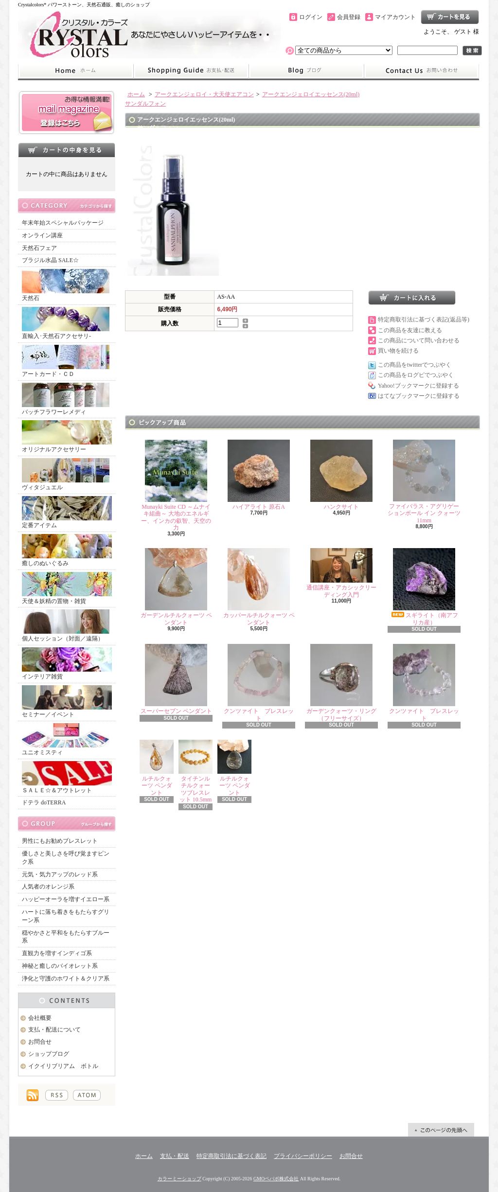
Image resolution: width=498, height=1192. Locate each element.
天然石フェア (39, 248)
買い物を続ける (398, 350)
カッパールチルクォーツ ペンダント (259, 586)
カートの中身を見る (66, 149)
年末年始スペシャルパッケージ (63, 222)
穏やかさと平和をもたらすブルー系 (65, 936)
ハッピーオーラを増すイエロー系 (65, 899)
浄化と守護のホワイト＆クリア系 (65, 978)
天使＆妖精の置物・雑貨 (67, 588)
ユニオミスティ (65, 739)
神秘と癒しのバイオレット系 (60, 965)
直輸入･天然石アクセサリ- (65, 323)
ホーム (75, 71)
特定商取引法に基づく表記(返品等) (423, 319)
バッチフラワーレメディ (65, 399)
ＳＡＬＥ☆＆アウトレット (67, 777)
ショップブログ (306, 71)
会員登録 (348, 17)
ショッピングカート (450, 17)
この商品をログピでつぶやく (416, 375)
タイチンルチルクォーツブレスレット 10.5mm (195, 771)
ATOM (87, 1095)
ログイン (310, 17)
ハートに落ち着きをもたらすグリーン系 (65, 916)
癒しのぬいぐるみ (67, 550)
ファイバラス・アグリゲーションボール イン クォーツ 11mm (424, 482)
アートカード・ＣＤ (65, 361)
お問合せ (421, 71)
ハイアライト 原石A (259, 475)
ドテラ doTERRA (44, 802)
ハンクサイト (341, 475)
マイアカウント (395, 17)
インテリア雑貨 (67, 663)
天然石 (65, 285)
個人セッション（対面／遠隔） (65, 625)
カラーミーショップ (179, 1178)
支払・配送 (174, 1156)
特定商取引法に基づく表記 (231, 1156)
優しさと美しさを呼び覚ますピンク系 (65, 857)
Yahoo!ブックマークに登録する (418, 385)
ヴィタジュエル (65, 474)
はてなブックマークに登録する (419, 395)
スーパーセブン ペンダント (176, 679)
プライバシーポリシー (303, 1156)
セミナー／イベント (67, 701)
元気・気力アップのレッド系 (60, 874)
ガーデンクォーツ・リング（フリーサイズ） (341, 682)
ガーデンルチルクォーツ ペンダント (176, 586)
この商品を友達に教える (410, 330)
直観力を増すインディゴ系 (57, 953)
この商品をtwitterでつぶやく (414, 364)
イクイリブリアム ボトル (63, 1066)
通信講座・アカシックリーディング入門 (341, 573)
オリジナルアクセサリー (67, 436)
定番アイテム (67, 512)
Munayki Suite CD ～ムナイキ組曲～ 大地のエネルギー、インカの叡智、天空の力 (176, 485)
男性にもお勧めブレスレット (60, 840)
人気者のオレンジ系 (48, 886)
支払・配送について (191, 71)
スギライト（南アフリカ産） (424, 586)
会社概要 (40, 1017)
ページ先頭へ (441, 1130)
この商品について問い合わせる (419, 340)
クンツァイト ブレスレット (259, 682)
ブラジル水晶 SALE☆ (50, 260)
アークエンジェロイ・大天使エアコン (204, 94)
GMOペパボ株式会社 (276, 1178)
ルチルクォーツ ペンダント (157, 768)
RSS (56, 1095)
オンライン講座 (42, 235)
